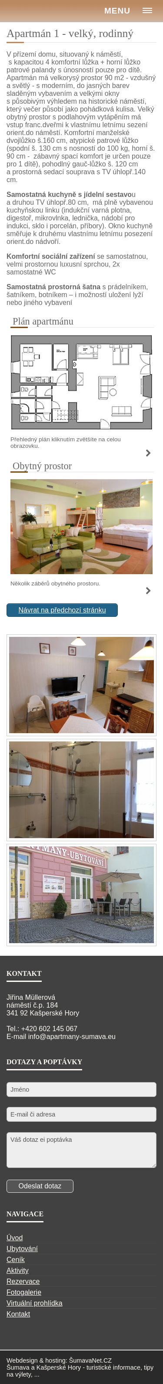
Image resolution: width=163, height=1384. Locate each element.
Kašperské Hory (59, 1367)
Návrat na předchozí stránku (62, 610)
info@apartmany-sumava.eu (72, 1036)
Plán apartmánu (43, 321)
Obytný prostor (42, 465)
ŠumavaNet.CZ (90, 1360)
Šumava (18, 1367)
